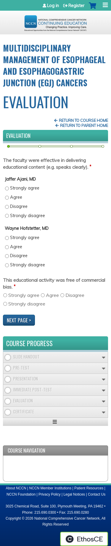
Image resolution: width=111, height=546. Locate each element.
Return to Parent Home (84, 125)
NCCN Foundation (21, 494)
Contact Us (96, 494)
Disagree (74, 295)
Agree (52, 295)
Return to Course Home (83, 120)
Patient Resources (88, 488)
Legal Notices (74, 494)
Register (76, 6)
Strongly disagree (26, 304)
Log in (53, 6)
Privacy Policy (49, 494)
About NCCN (16, 488)
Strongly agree (23, 295)
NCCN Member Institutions (50, 488)
